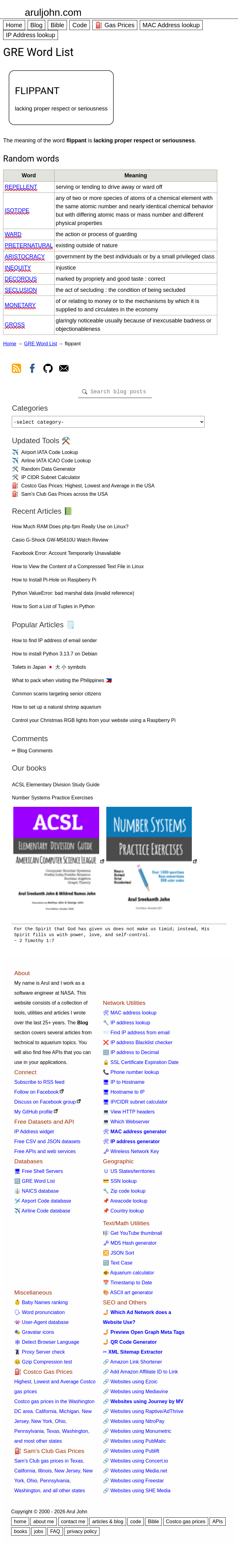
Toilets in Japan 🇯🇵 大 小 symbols (49, 669)
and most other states (38, 1443)
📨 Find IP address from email (136, 1035)
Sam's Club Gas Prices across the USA (64, 496)
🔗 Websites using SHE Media (136, 1493)
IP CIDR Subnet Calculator (50, 479)
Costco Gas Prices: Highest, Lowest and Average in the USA (87, 488)
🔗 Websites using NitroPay (133, 1423)
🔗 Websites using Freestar (133, 1483)
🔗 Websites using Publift (131, 1453)
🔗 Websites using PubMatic (134, 1443)
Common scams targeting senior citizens (56, 696)
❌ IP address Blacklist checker (137, 1045)
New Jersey (67, 1473)
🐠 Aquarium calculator (128, 1275)
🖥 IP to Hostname (123, 1084)
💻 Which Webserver (126, 1124)
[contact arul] (63, 369)
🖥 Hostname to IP (124, 1094)
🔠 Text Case (117, 1265)
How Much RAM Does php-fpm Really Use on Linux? (70, 529)
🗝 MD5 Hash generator (129, 1245)
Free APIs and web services (45, 1153)
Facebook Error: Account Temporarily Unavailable (66, 555)
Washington (75, 1433)
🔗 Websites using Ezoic (130, 1384)
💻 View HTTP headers (129, 1114)
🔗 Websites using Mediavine (135, 1394)
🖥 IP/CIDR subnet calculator (135, 1104)
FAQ (55, 1534)
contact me (73, 1524)
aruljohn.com (53, 12)
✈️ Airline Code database (42, 1213)
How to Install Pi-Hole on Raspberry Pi (54, 582)
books (20, 1534)
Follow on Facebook (36, 1094)
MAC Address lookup (171, 25)
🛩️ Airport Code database (42, 1203)
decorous (21, 279)
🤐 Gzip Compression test (43, 1364)
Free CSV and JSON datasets (47, 1144)
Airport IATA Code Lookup (49, 454)
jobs (38, 1534)
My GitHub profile (33, 1114)
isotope (17, 210)
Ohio (60, 1423)
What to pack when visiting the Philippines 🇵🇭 (62, 682)
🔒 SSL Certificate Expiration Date (140, 1064)
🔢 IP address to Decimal (131, 1054)
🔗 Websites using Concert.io (135, 1463)
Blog (36, 25)
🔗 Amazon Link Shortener (132, 1364)
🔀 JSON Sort (118, 1255)
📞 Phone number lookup (131, 1074)
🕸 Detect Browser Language (46, 1344)
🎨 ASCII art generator (128, 1295)
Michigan (69, 1413)
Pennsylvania (29, 1433)
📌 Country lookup (123, 1213)
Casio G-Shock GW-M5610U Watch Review (60, 542)
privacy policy (82, 1534)
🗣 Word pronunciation (39, 1314)
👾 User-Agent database (41, 1324)
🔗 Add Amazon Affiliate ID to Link (140, 1374)
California (45, 1413)
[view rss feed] (16, 369)
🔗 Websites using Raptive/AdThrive (143, 1413)
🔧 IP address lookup (126, 1025)
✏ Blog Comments (32, 753)
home (20, 1524)
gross (15, 325)
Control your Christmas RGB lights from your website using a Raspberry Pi (93, 722)
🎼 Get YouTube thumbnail (132, 1235)
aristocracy (25, 256)
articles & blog (107, 1524)
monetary (20, 305)
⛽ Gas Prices (114, 25)
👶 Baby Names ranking (41, 1305)
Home (14, 25)
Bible (57, 25)
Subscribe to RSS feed (39, 1084)
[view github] (48, 369)
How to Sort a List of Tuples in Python (53, 609)
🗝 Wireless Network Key (131, 1153)
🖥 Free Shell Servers (38, 1173)
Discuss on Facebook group (45, 1104)
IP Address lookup (30, 35)
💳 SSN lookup (120, 1183)
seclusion (21, 290)
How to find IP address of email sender (54, 643)
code (135, 1524)
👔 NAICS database (36, 1193)
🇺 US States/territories (129, 1173)
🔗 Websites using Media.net (135, 1473)
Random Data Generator (48, 471)
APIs (217, 1524)
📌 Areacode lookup (125, 1203)
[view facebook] (32, 369)
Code (79, 25)
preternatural (29, 245)
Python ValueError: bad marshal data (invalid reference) (73, 595)
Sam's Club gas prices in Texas (48, 1463)
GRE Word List (40, 343)
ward (13, 234)
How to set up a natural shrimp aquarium (56, 709)
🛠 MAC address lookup (129, 1015)
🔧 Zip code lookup (124, 1193)
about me (43, 1524)
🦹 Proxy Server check (39, 1354)
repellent (21, 187)
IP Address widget (34, 1134)
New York (41, 1423)
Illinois (44, 1473)
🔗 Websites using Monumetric (137, 1433)
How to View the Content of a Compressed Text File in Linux (77, 569)
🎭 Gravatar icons (34, 1334)
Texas (53, 1433)
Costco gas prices (185, 1524)
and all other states (64, 1493)
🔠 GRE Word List (34, 1183)
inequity (18, 268)
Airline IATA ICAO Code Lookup (55, 463)
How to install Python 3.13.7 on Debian (54, 656)
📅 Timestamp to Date (127, 1285)
